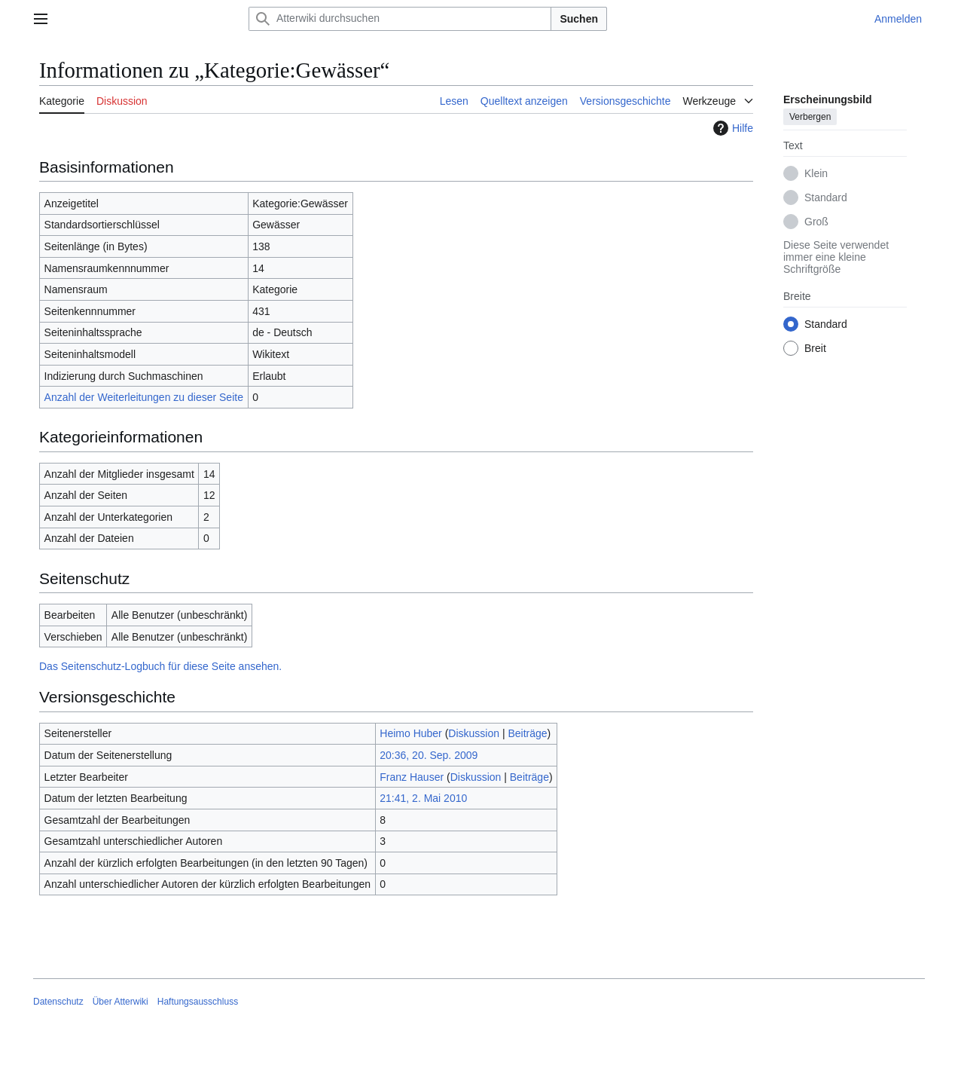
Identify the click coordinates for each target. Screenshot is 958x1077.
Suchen (579, 19)
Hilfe (731, 128)
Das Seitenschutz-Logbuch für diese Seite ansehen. (160, 666)
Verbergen (810, 117)
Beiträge (527, 733)
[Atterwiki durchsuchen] (400, 19)
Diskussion (473, 733)
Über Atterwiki (120, 1001)
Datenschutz (58, 1001)
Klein (816, 173)
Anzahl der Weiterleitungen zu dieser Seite (143, 397)
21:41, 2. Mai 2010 (423, 798)
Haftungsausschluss (197, 1001)
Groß (816, 222)
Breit (815, 348)
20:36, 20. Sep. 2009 (428, 755)
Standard (825, 197)
